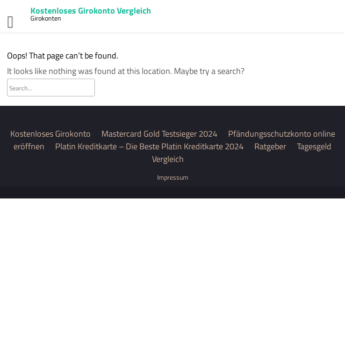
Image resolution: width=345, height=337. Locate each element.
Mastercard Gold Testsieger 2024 (159, 133)
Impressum (172, 177)
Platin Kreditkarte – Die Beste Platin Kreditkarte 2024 (149, 146)
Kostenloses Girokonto (50, 133)
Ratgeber (270, 146)
